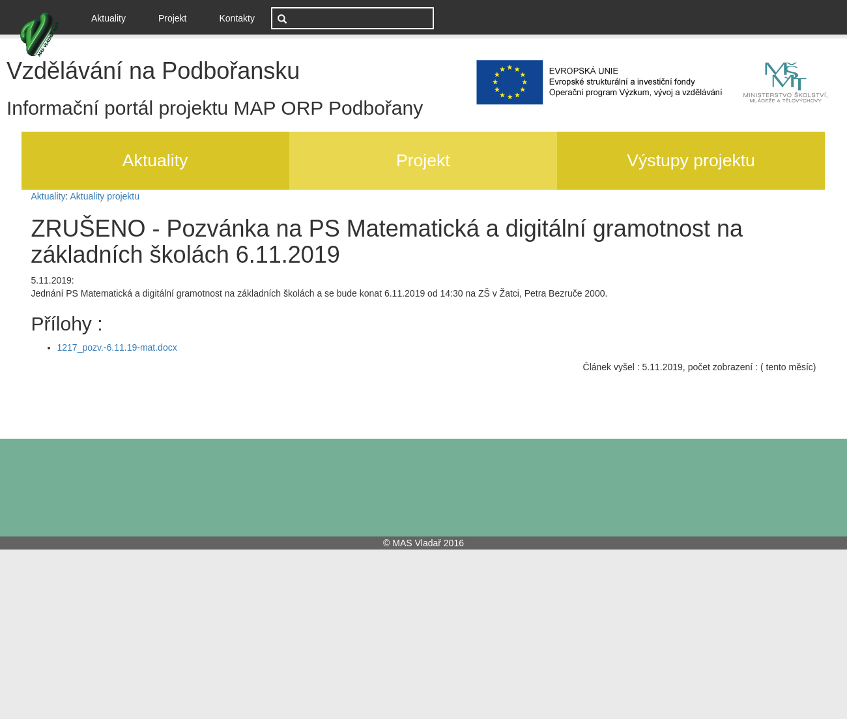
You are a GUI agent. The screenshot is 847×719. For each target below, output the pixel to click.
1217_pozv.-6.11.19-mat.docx (117, 347)
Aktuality (113, 17)
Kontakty (237, 18)
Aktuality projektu (104, 196)
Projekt (172, 18)
